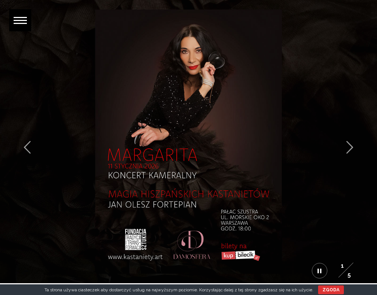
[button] (20, 20)
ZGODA (331, 289)
